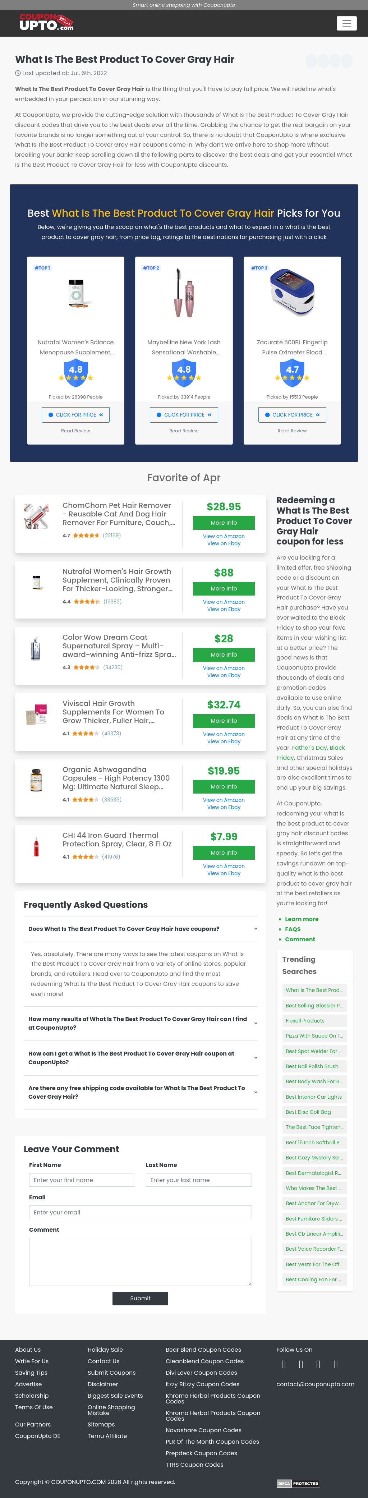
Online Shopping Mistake (111, 1410)
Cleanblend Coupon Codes (205, 1361)
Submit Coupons (111, 1373)
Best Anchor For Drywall (315, 1203)
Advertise (28, 1384)
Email (37, 1197)
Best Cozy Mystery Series (317, 1157)
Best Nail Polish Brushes (315, 1066)
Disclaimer (103, 1384)
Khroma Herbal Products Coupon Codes (213, 1399)
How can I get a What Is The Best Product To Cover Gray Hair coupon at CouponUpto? (131, 1057)
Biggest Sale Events (115, 1396)
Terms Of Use (34, 1407)
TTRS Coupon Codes (195, 1465)
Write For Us (32, 1361)
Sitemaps (101, 1424)
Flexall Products (305, 1020)
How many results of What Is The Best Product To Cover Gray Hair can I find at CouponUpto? (137, 1023)
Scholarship (32, 1396)
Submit (140, 1298)
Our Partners (33, 1424)
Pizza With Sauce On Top (316, 1035)
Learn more (302, 919)
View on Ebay (223, 543)
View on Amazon (224, 536)
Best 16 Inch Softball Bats (317, 1142)
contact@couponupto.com (315, 1384)
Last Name (161, 1165)
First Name (45, 1165)
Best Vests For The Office (316, 1264)
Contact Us (103, 1361)
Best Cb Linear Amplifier (315, 1233)
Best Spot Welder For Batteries (323, 1051)
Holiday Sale (105, 1350)
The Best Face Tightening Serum (326, 1127)
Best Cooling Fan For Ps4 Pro (321, 1279)
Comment (44, 1230)
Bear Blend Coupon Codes (203, 1350)
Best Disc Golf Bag (308, 1112)
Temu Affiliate (107, 1436)
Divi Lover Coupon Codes (201, 1373)
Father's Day (309, 748)
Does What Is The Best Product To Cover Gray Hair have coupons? (124, 929)
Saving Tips (31, 1373)
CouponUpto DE (37, 1436)
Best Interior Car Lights (314, 1096)
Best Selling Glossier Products (322, 1005)
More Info (224, 523)
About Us (28, 1350)
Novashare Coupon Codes (204, 1430)
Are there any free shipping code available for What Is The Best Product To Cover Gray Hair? (136, 1092)
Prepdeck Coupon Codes (201, 1453)
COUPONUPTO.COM (78, 1482)
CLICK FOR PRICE (76, 414)
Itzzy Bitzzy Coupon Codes (202, 1384)
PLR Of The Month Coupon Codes (212, 1442)
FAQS (293, 929)
